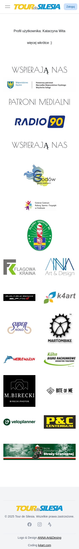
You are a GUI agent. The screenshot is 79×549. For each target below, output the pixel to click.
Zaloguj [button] (70, 6)
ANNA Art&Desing (49, 537)
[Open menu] (7, 6)
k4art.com (44, 545)
